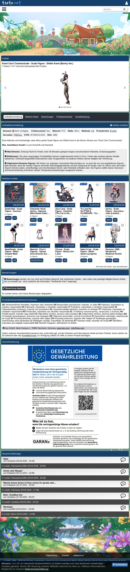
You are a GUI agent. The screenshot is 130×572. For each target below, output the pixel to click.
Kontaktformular (29, 342)
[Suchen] (124, 9)
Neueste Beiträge (11, 460)
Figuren (6, 72)
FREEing (18, 141)
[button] (4, 9)
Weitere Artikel (31, 123)
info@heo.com (77, 335)
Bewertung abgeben (14, 295)
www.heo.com (63, 335)
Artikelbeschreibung (13, 123)
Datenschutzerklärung (36, 569)
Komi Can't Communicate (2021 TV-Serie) (31, 72)
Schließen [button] (120, 564)
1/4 (92, 137)
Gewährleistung (82, 123)
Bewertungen (47, 123)
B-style (113, 137)
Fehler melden (119, 131)
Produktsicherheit (64, 123)
